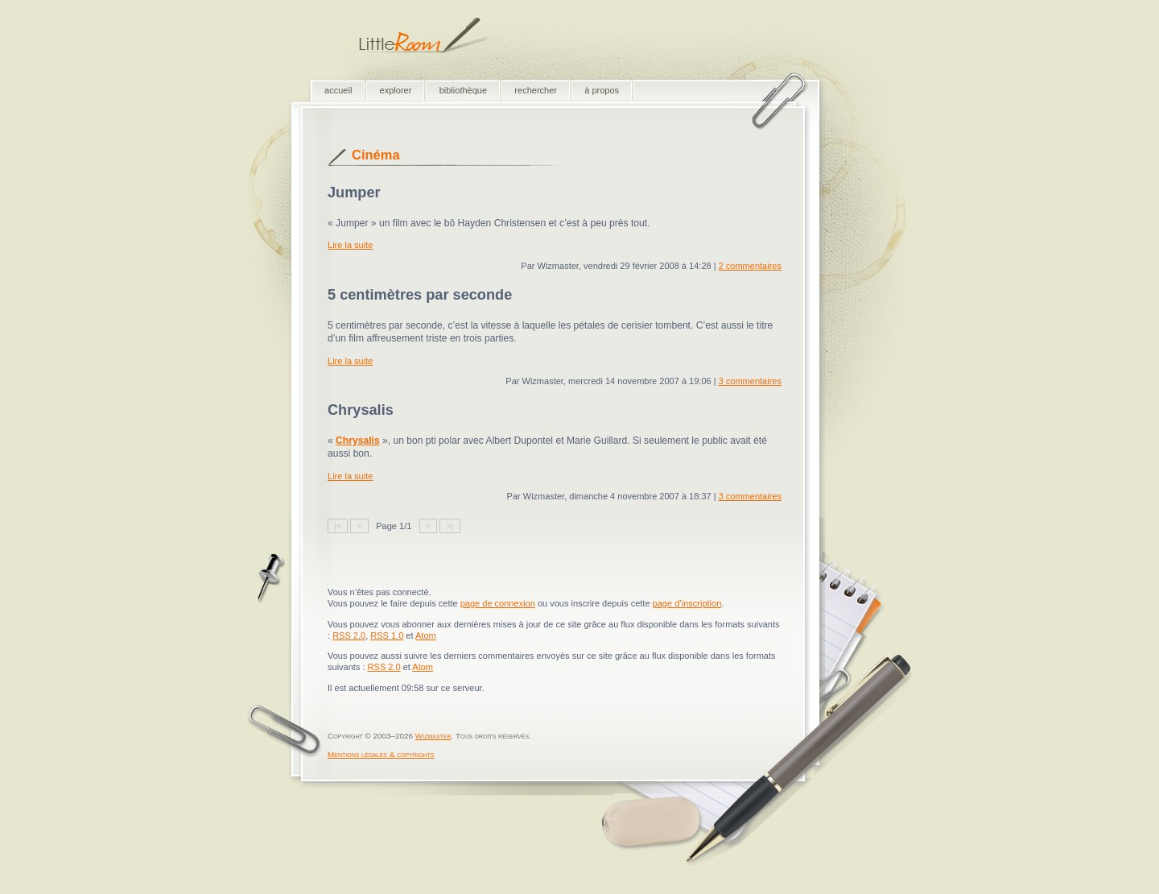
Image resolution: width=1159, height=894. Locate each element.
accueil (338, 90)
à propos (601, 90)
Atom (425, 635)
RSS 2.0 (348, 635)
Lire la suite (350, 245)
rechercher (535, 90)
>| (449, 526)
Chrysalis (358, 440)
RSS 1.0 (386, 635)
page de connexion (497, 603)
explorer (396, 90)
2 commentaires (750, 266)
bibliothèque (463, 90)
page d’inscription (687, 603)
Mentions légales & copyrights (381, 754)
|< (338, 526)
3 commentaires (750, 381)
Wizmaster (433, 735)
